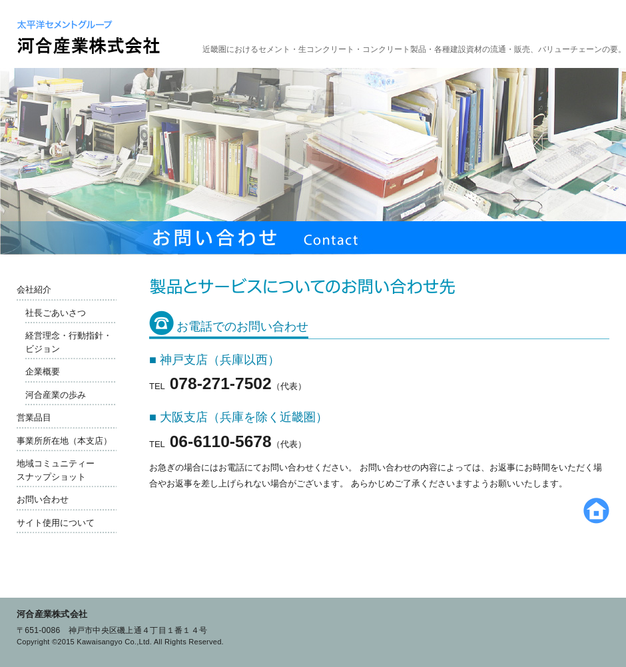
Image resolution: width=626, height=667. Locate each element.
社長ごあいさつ (55, 313)
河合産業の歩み (55, 395)
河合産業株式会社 (52, 614)
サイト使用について (56, 523)
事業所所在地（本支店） (64, 441)
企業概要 (42, 371)
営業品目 (34, 417)
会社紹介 (34, 290)
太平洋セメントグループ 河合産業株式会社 (88, 37)
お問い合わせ (43, 499)
